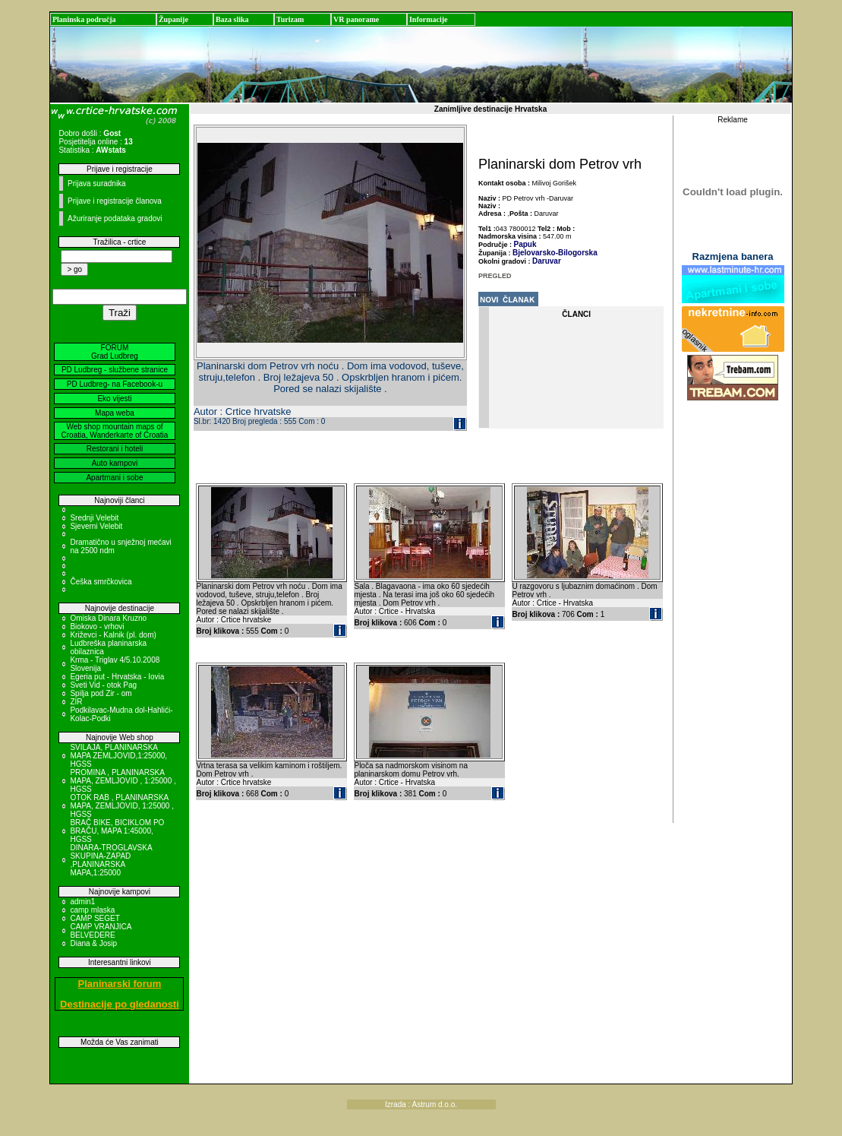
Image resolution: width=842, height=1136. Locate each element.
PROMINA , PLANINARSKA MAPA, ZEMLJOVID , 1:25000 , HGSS (122, 780)
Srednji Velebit (94, 518)
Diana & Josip (93, 943)
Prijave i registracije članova (115, 201)
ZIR (76, 702)
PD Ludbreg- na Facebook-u (114, 384)
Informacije (428, 19)
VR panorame (356, 19)
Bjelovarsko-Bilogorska (555, 252)
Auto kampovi (115, 463)
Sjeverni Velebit (96, 526)
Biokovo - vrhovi (97, 626)
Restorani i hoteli (115, 449)
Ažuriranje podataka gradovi (115, 218)
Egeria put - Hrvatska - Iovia (117, 676)
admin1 (82, 901)
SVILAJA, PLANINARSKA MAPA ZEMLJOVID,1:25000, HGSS (118, 755)
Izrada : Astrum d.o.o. (421, 1104)
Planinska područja (84, 19)
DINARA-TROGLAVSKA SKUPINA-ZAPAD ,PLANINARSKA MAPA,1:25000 (111, 860)
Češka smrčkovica (100, 581)
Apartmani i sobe (114, 477)
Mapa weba (114, 413)
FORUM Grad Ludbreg (114, 351)
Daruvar (546, 261)
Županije (173, 19)
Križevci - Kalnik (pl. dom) (113, 635)
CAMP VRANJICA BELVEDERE (100, 930)
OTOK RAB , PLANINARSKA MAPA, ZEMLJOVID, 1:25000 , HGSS (122, 805)
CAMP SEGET (94, 918)
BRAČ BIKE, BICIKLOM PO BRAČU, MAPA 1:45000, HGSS (117, 830)
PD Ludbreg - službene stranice (114, 369)
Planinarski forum (120, 983)
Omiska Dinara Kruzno (108, 618)
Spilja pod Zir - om (100, 693)
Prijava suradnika (97, 183)
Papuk (525, 244)
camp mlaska (92, 910)
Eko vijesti (114, 398)
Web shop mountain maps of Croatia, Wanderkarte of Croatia (115, 430)
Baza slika (232, 19)
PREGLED (495, 276)
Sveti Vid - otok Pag (103, 685)
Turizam (290, 19)
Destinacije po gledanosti (119, 1004)
